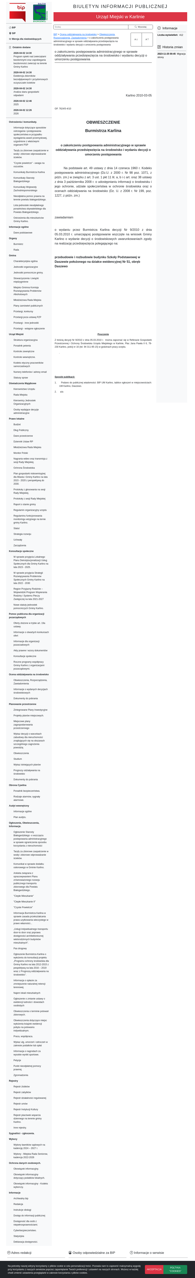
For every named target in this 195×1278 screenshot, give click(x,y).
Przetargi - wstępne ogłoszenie (29, 328)
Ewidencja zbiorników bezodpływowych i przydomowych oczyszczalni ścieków (31, 77)
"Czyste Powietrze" (23, 907)
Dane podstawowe (23, 232)
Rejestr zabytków (22, 1092)
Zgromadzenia (21, 1075)
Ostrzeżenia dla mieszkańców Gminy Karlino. (29, 220)
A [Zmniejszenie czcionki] (147, 39)
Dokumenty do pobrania (26, 698)
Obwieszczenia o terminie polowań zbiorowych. (31, 1013)
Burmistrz (18, 244)
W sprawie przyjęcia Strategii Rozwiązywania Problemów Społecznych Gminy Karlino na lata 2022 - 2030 (29, 578)
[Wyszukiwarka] (90, 27)
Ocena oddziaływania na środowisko (78, 34)
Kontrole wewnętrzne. (24, 357)
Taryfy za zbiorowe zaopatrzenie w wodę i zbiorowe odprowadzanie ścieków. (31, 154)
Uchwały (18, 539)
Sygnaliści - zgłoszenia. (21, 1133)
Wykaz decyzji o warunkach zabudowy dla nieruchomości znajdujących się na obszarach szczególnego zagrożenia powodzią (29, 741)
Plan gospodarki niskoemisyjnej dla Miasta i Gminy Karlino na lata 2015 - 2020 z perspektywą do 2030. (31, 478)
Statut (16, 528)
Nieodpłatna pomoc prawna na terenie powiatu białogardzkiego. (30, 198)
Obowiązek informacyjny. (26, 1168)
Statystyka (19, 1236)
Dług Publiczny (21, 430)
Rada (16, 249)
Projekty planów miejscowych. (29, 715)
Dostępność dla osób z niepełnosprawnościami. (26, 1223)
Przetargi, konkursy (23, 311)
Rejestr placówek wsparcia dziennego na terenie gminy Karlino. (28, 1118)
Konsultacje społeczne (25, 656)
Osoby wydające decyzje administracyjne (26, 411)
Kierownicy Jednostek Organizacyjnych (25, 402)
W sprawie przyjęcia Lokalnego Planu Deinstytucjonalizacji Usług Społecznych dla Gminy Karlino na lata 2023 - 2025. (31, 562)
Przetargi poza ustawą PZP (27, 317)
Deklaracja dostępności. (26, 1242)
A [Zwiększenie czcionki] (136, 39)
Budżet (17, 424)
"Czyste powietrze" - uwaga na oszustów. (29, 165)
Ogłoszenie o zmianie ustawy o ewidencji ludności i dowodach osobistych (29, 1002)
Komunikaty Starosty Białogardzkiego (24, 180)
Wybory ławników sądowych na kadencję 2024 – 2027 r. (29, 1146)
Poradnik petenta (22, 345)
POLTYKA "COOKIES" (175, 1269)
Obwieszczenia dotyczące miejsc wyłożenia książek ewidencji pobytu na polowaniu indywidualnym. (30, 1025)
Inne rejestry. (20, 1127)
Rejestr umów (20, 1103)
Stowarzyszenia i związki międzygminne (26, 280)
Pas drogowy (20, 948)
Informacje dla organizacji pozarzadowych (26, 643)
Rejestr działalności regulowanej (30, 1098)
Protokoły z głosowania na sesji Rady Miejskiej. (29, 491)
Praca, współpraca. (23, 1036)
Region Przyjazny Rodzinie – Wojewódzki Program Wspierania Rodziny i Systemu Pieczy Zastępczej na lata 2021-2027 (30, 594)
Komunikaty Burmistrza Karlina (29, 172)
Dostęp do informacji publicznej (29, 1215)
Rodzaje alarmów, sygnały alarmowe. (27, 798)
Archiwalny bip (21, 1198)
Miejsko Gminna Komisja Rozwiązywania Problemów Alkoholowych (27, 291)
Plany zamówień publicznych (28, 305)
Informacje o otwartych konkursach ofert (31, 634)
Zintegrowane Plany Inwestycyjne (30, 710)
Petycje (17, 1060)
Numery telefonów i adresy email (30, 372)
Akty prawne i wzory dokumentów (30, 650)
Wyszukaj (140, 27)
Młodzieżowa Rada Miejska (27, 300)
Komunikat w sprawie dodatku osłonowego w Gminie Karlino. (29, 866)
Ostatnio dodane (19, 47)
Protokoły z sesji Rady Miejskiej (29, 498)
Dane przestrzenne (23, 436)
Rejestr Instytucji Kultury (26, 1109)
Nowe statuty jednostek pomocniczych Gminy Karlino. (29, 607)
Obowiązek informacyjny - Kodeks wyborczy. (31, 1185)
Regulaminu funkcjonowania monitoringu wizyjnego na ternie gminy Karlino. (30, 519)
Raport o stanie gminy (25, 504)
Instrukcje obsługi (22, 1210)
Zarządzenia (20, 545)
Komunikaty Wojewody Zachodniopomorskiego (25, 189)
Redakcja (18, 1204)
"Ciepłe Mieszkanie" (24, 896)
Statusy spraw (21, 377)
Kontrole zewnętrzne (24, 351)
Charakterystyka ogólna (26, 261)
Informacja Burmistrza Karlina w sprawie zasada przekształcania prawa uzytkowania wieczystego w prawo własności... (31, 918)
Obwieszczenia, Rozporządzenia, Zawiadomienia (30, 682)
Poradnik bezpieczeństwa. (27, 791)
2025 (23, 103)
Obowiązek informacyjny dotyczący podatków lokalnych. (29, 1176)
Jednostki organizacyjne (26, 267)
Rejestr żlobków (22, 1086)
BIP (12, 27)
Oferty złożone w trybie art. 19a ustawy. (29, 625)
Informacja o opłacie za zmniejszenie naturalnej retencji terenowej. (29, 984)
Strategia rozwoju (22, 534)
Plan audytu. (20, 817)
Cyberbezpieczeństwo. (25, 1230)
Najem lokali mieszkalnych (27, 993)
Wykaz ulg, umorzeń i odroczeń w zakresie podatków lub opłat (31, 1044)
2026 (23, 112)
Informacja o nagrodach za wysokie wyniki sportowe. (27, 1053)
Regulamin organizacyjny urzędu (30, 510)
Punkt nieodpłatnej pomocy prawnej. (27, 1068)
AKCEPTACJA (154, 1269)
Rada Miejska (20, 394)
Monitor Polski (21, 453)
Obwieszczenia (21, 753)
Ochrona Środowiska (24, 468)
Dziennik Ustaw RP (23, 441)
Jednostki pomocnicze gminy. (28, 272)
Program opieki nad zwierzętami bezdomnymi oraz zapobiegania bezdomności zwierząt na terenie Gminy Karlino (30, 60)
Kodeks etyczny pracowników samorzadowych (28, 365)
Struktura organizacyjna (26, 340)
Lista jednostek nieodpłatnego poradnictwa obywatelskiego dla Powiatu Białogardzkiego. (30, 208)
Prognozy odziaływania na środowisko (27, 772)
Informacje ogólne (23, 811)
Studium (18, 759)
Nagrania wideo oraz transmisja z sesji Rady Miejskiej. (30, 460)
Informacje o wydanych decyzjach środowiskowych (31, 691)
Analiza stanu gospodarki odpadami (26, 92)
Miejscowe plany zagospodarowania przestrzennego (23, 724)
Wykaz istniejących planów (27, 764)
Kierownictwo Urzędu (24, 389)
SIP (12, 33)
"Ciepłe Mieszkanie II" (25, 901)
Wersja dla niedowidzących (25, 39)
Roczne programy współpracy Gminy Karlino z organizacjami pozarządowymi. (29, 665)
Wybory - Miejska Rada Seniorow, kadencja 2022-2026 (31, 1156)
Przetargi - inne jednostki (26, 323)
